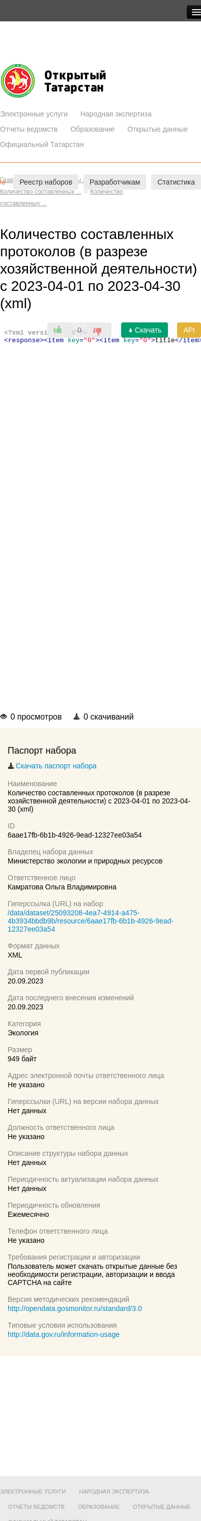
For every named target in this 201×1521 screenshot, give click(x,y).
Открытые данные (157, 129)
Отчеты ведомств (29, 129)
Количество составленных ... (40, 191)
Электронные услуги (34, 114)
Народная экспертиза (116, 114)
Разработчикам (115, 182)
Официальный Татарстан (42, 144)
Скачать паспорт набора (52, 766)
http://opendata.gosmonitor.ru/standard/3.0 (75, 1308)
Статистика (176, 182)
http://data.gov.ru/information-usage (64, 1334)
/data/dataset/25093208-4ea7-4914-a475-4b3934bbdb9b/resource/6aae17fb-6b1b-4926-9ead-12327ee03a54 (91, 921)
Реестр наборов (45, 182)
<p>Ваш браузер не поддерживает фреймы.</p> (100, 515)
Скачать (144, 330)
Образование (92, 129)
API (189, 330)
